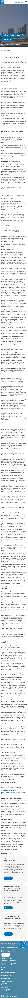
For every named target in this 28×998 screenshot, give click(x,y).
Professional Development (8, 972)
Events (3, 980)
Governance (4, 961)
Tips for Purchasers (6, 989)
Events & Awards (5, 978)
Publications (13, 965)
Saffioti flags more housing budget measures (12, 860)
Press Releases (13, 963)
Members (20, 2)
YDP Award (4, 983)
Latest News (13, 960)
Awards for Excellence (7, 981)
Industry (3, 967)
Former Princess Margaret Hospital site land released (12, 917)
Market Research (5, 974)
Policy (2, 969)
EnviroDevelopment (6, 975)
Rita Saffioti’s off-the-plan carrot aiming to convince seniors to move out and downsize (12, 889)
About (3, 958)
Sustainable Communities (7, 991)
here (17, 85)
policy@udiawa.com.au (7, 792)
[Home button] (2, 2)
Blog (6, 44)
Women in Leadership (6, 984)
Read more (8, 878)
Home (2, 44)
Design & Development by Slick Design (9, 996)
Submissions (4, 971)
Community (4, 987)
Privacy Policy (4, 965)
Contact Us (4, 963)
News (11, 958)
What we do (4, 960)
